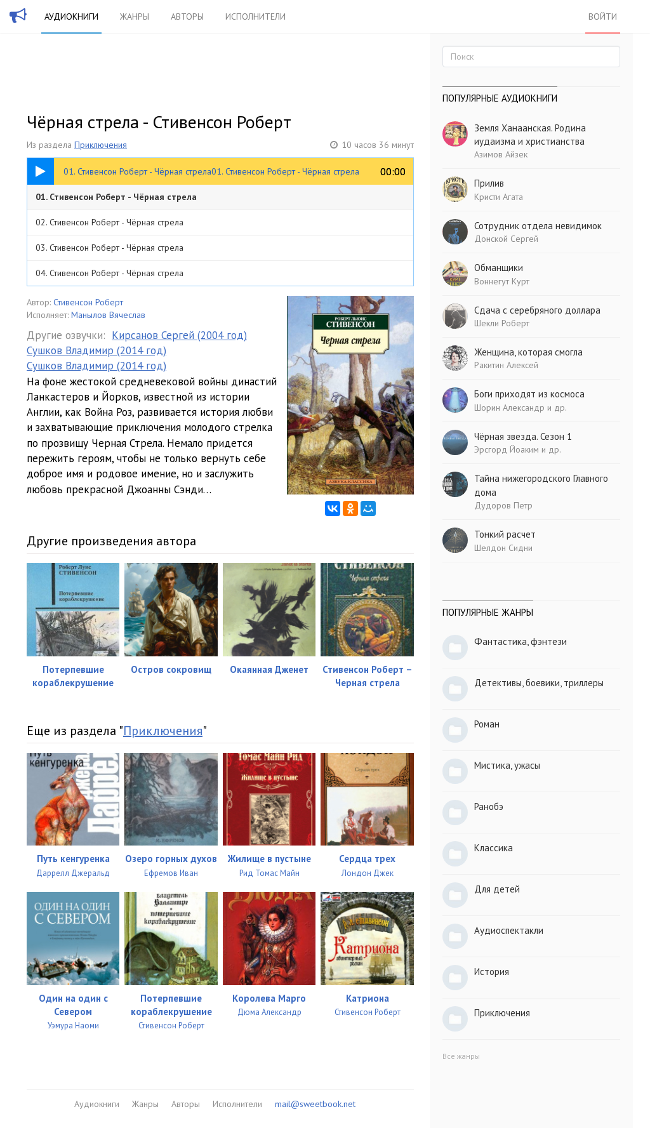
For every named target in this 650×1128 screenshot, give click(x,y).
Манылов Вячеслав (108, 315)
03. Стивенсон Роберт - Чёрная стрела (109, 247)
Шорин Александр (509, 407)
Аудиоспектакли (508, 930)
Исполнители (255, 16)
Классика (493, 848)
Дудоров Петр (503, 505)
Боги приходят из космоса (529, 394)
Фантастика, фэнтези (520, 641)
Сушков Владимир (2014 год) (96, 350)
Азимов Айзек (500, 154)
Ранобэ (488, 806)
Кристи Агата (498, 196)
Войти (602, 16)
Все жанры (461, 1056)
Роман (487, 724)
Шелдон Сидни (503, 548)
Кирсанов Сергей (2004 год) (179, 335)
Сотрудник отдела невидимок (538, 226)
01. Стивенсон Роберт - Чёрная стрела (116, 196)
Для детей (497, 889)
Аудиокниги (71, 16)
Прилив (489, 183)
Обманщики (498, 268)
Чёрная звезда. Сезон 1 (523, 436)
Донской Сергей (506, 238)
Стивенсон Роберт (88, 302)
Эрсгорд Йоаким (506, 449)
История (491, 971)
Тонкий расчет (505, 534)
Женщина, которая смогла (528, 352)
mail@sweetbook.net (315, 1104)
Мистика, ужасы (507, 765)
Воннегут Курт (501, 281)
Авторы (187, 16)
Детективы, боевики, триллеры (539, 683)
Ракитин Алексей (506, 365)
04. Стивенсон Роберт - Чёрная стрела (109, 273)
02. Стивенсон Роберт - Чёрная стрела (109, 222)
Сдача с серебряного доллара (537, 310)
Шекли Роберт (501, 323)
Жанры (134, 16)
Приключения (100, 144)
